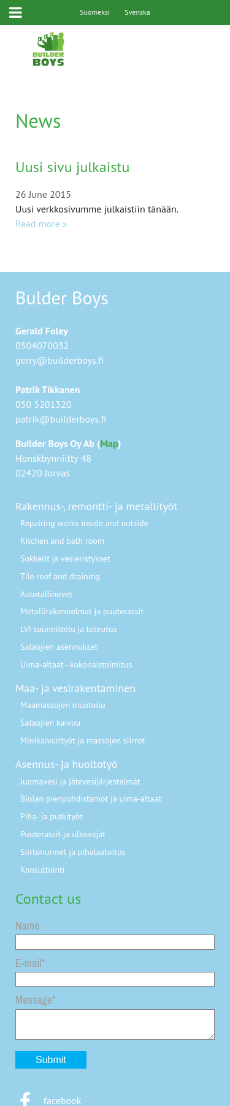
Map (109, 443)
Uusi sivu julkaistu (72, 166)
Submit (51, 1060)
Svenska (137, 12)
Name (27, 925)
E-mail (28, 963)
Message (33, 999)
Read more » (41, 223)
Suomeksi (95, 12)
